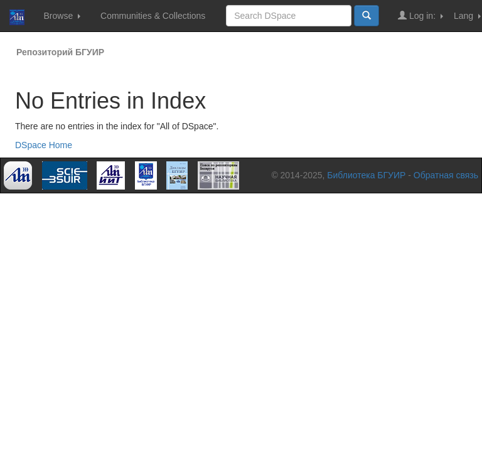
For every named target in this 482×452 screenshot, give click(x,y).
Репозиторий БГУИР (60, 52)
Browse (61, 16)
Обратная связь (446, 175)
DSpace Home (43, 145)
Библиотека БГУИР (366, 175)
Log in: (420, 15)
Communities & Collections (152, 16)
